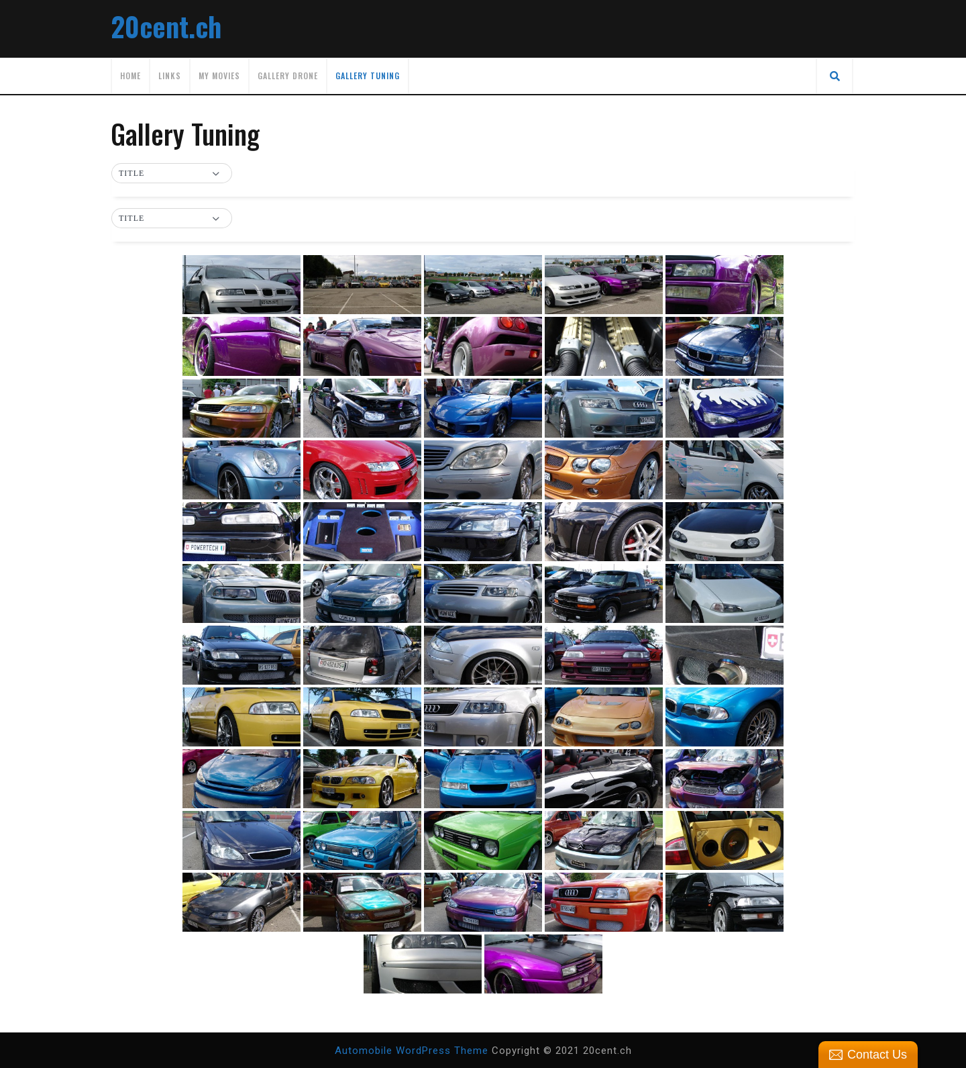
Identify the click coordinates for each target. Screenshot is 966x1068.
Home (130, 75)
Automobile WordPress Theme (411, 1051)
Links (169, 75)
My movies (219, 75)
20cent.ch (166, 26)
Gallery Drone (288, 75)
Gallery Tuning (367, 75)
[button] (171, 174)
